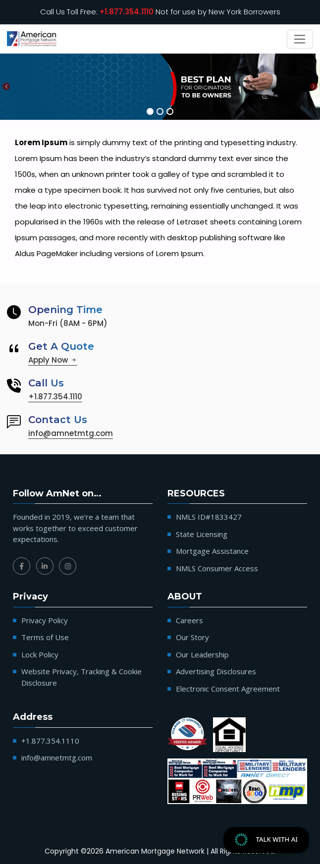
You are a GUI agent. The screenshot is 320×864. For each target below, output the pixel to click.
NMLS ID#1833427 (209, 517)
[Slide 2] (160, 111)
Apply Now (52, 360)
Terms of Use (45, 637)
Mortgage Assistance (212, 551)
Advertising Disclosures (216, 671)
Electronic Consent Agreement (228, 689)
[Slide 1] (150, 111)
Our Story (192, 637)
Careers (189, 620)
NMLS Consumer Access (217, 568)
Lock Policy (39, 654)
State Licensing (201, 534)
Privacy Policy (44, 620)
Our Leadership (202, 654)
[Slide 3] (169, 111)
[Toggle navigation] (300, 39)
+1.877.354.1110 (127, 11)
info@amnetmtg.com (70, 433)
